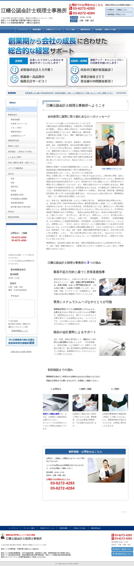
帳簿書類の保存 (17, 195)
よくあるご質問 (14, 157)
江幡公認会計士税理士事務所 (21, 352)
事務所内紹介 (16, 132)
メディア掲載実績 (15, 168)
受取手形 (14, 187)
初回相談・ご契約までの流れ (105, 29)
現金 (12, 179)
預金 (12, 183)
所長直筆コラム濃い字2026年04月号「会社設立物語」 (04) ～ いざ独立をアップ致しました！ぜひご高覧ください (69, 93)
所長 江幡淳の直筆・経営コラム (21, 163)
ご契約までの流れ (79, 528)
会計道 (11, 174)
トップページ (23, 29)
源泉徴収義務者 (17, 203)
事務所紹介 (12, 115)
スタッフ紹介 (70, 29)
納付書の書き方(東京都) (20, 207)
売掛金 (13, 191)
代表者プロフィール (53, 29)
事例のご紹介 (13, 146)
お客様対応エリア (18, 136)
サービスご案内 (29, 528)
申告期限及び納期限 (19, 199)
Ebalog (11, 212)
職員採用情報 (13, 217)
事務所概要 (37, 29)
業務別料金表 (85, 29)
